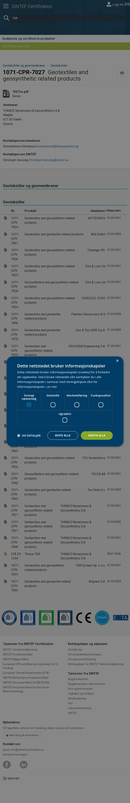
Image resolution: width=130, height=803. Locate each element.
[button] (29, 435)
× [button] (117, 360)
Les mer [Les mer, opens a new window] (51, 387)
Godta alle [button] (96, 435)
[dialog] (65, 401)
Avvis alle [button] (62, 435)
